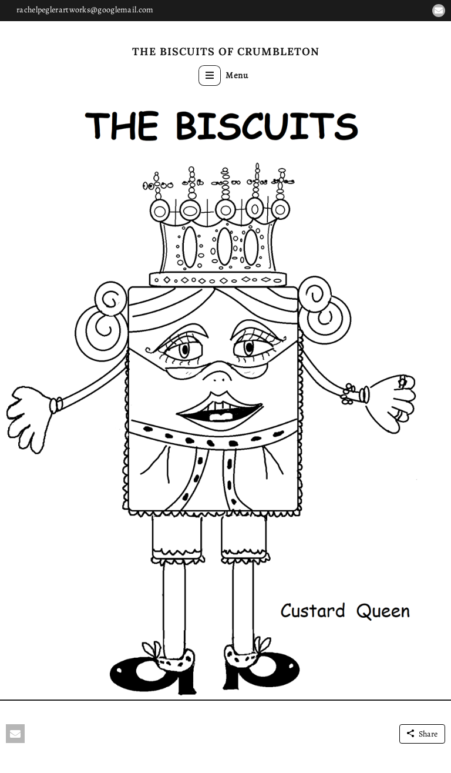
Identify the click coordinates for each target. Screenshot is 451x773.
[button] (438, 10)
